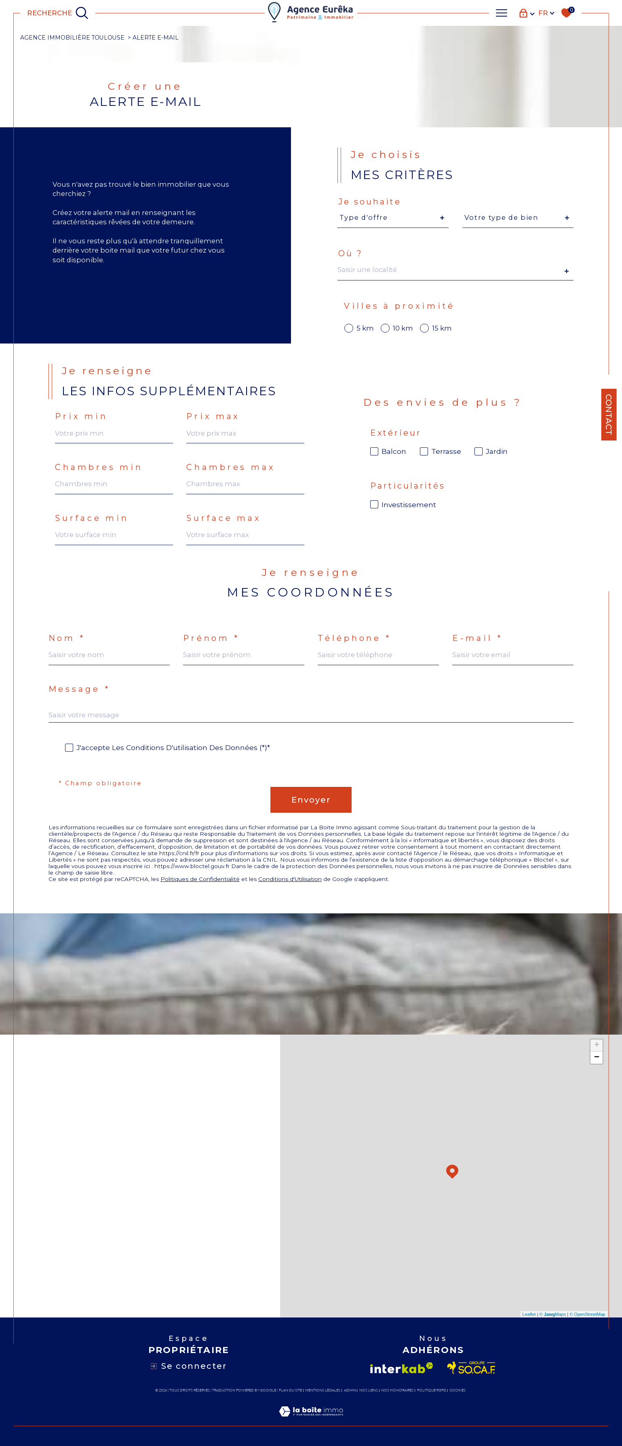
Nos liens (368, 1390)
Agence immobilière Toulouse (72, 37)
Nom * (66, 638)
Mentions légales (322, 1390)
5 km (365, 328)
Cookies (457, 1390)
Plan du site (290, 1390)
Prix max (213, 417)
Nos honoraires (397, 1390)
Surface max (223, 518)
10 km (403, 328)
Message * (79, 689)
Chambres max (230, 468)
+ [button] (596, 1045)
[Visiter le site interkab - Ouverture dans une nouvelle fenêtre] (401, 1367)
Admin (350, 1390)
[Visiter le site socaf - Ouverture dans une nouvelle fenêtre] (471, 1367)
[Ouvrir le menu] (501, 13)
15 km (442, 328)
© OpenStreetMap (587, 1314)
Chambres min (99, 468)
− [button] (596, 1058)
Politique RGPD (431, 1390)
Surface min (92, 518)
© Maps (553, 1314)
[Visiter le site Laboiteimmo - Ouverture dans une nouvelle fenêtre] (311, 1420)
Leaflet (529, 1314)
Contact (609, 414)
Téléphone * (354, 638)
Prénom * (211, 638)
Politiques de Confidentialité (200, 879)
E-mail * (477, 638)
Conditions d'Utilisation (290, 879)
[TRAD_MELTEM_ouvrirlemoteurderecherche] (58, 12)
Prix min (81, 417)
